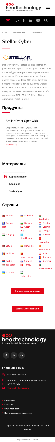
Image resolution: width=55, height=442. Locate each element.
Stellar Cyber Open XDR (22, 120)
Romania (45, 257)
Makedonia (44, 248)
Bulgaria (27, 223)
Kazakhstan (26, 237)
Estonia (44, 226)
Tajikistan (8, 264)
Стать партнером (12, 409)
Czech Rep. (25, 228)
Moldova (8, 253)
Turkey (26, 264)
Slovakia (26, 261)
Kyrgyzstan (44, 240)
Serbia (7, 261)
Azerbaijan (44, 218)
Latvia (7, 245)
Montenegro (27, 256)
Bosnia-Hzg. (7, 225)
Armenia (27, 215)
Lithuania (27, 245)
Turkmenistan (46, 267)
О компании (9, 400)
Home (4, 32)
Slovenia (45, 261)
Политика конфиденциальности (18, 413)
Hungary (8, 234)
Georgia (44, 230)
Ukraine (8, 272)
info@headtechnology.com (18, 388)
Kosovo (44, 234)
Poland (44, 253)
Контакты (8, 404)
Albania (7, 215)
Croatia (44, 223)
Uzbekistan (26, 275)
